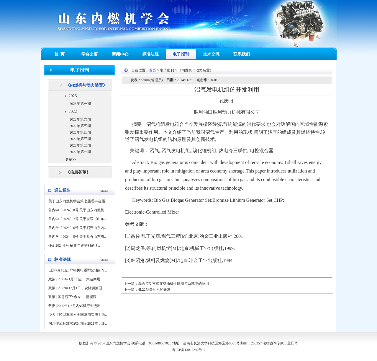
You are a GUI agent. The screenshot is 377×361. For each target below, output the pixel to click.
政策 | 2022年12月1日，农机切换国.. (76, 288)
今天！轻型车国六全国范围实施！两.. (77, 315)
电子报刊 (181, 54)
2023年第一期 (80, 104)
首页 (152, 70)
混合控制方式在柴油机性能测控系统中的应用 (173, 284)
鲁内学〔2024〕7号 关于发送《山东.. (77, 219)
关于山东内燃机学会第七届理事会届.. (77, 201)
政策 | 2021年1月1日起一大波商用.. (75, 279)
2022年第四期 (80, 132)
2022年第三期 (80, 139)
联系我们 (241, 54)
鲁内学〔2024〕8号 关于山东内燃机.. (77, 210)
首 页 (59, 54)
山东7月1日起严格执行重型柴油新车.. (77, 270)
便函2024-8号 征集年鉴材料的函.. (74, 245)
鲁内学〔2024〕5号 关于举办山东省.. (77, 237)
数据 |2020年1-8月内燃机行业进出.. (75, 306)
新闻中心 (120, 54)
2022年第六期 (80, 119)
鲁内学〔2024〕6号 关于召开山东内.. (77, 228)
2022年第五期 (80, 126)
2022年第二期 (80, 145)
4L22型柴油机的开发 (154, 289)
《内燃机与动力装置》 (86, 85)
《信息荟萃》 (78, 172)
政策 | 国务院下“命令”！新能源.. (73, 297)
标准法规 (150, 54)
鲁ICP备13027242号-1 (188, 350)
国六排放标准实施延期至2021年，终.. (77, 323)
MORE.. (105, 191)
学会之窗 (89, 54)
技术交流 (211, 54)
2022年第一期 (80, 152)
